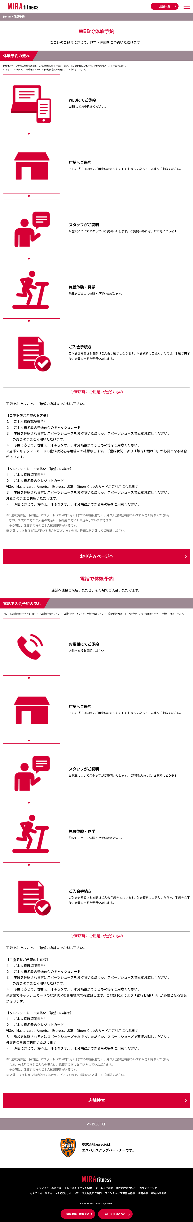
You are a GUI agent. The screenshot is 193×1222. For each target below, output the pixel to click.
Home (7, 16)
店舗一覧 (164, 6)
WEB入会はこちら (115, 1214)
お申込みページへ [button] (96, 556)
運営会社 (143, 1193)
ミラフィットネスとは (48, 1188)
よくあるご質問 (104, 1188)
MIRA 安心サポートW (67, 1193)
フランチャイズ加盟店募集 (120, 1193)
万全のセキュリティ (41, 1193)
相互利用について (126, 1188)
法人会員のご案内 (92, 1193)
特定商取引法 (158, 1193)
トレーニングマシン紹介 (78, 1188)
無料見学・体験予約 (77, 1214)
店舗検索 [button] (96, 1100)
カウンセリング (148, 1188)
